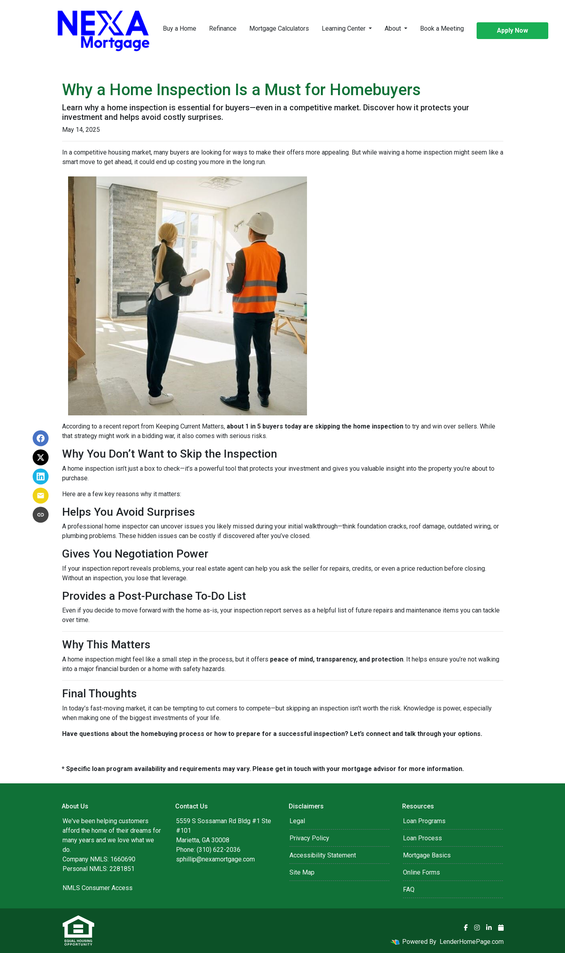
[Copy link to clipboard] (41, 515)
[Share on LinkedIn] (41, 477)
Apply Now (512, 30)
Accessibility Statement (322, 855)
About (394, 28)
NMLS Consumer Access (98, 888)
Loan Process (422, 838)
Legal (297, 821)
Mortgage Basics (427, 855)
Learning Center (344, 28)
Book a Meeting (442, 28)
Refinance (223, 28)
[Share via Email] (41, 496)
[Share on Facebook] (41, 438)
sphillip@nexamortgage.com (215, 859)
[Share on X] (41, 458)
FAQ (408, 889)
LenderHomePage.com (472, 941)
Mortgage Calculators (279, 28)
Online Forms (421, 872)
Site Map (302, 872)
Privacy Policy (309, 838)
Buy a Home (179, 28)
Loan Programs (424, 821)
